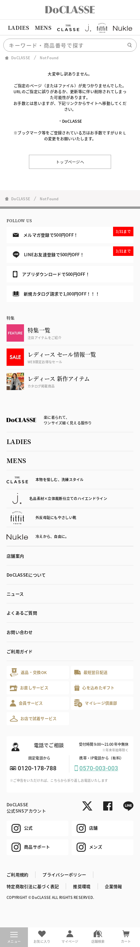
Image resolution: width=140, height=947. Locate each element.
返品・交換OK (28, 672)
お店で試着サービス (33, 719)
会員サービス (26, 703)
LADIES (18, 27)
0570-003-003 (99, 768)
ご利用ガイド (20, 651)
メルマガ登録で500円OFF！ (73, 232)
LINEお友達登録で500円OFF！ (73, 252)
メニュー (14, 938)
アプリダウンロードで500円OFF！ (51, 274)
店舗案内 (15, 556)
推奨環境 (81, 886)
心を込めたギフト (94, 688)
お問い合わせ (20, 632)
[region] (70, 28)
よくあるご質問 (22, 613)
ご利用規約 (17, 874)
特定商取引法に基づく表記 (33, 886)
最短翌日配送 (90, 672)
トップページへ (70, 162)
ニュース (15, 594)
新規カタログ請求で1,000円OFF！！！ (56, 294)
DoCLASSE (72, 121)
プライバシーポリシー (64, 874)
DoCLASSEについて (26, 575)
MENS (43, 27)
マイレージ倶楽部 (95, 703)
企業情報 (113, 886)
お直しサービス (29, 688)
